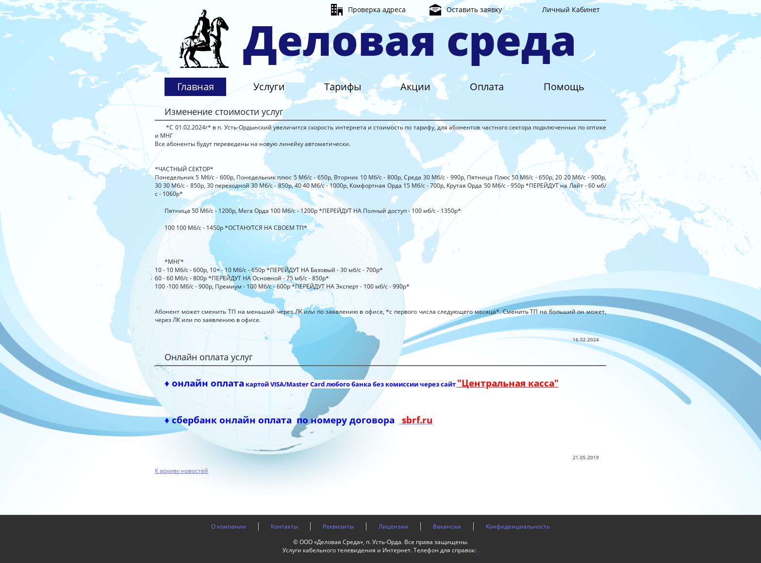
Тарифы (342, 86)
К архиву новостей (181, 470)
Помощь (564, 86)
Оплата (487, 86)
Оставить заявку (474, 9)
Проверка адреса (377, 9)
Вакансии (447, 526)
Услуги (269, 86)
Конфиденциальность (518, 526)
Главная (195, 86)
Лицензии (393, 526)
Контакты (284, 526)
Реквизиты (338, 526)
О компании (228, 526)
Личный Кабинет (571, 9)
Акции (415, 86)
